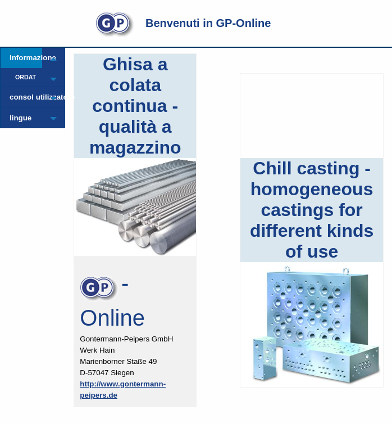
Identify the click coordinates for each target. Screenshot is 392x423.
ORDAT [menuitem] (25, 77)
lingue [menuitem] (20, 118)
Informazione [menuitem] (26, 57)
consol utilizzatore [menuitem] (26, 97)
